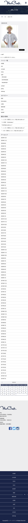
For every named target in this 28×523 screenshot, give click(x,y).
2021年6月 (3, 235)
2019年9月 (3, 289)
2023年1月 (3, 185)
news (2, 109)
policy (2, 88)
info (2, 66)
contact (3, 85)
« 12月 (2, 382)
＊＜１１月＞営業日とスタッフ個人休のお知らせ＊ (13, 128)
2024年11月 (4, 140)
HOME (2, 63)
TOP (2, 16)
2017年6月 (3, 359)
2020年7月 (3, 261)
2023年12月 (4, 160)
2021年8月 (3, 230)
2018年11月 (4, 314)
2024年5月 (3, 148)
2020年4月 (3, 269)
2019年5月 (3, 297)
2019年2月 (3, 305)
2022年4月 (3, 207)
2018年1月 (3, 342)
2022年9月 (3, 196)
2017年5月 (3, 361)
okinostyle (4, 77)
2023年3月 (3, 179)
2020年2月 (3, 275)
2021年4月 (3, 241)
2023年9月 (3, 165)
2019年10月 (4, 286)
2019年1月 (3, 308)
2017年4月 (3, 364)
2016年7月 (3, 378)
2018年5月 (3, 331)
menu (2, 72)
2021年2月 (3, 247)
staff (2, 54)
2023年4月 (3, 177)
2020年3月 (3, 272)
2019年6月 (3, 294)
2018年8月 (3, 322)
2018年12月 (4, 311)
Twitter (14, 428)
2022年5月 (3, 205)
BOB (2, 98)
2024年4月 (3, 151)
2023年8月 (3, 168)
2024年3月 (3, 154)
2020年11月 (4, 252)
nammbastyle (5, 79)
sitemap (3, 91)
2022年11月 (4, 191)
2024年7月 (3, 146)
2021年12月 (4, 219)
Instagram (17, 428)
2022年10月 (4, 193)
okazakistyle (4, 82)
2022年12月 (4, 188)
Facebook (10, 428)
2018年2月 (3, 339)
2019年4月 (3, 300)
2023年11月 (4, 162)
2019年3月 (3, 303)
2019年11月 (4, 283)
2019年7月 (3, 291)
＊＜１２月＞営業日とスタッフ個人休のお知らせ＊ (13, 119)
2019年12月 (4, 280)
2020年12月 (4, 249)
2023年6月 (3, 171)
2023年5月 (3, 174)
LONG (2, 104)
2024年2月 (3, 157)
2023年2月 (3, 182)
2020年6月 (3, 263)
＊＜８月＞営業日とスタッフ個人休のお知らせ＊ (12, 130)
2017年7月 (3, 356)
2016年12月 (4, 375)
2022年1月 (3, 216)
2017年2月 (3, 370)
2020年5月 (3, 266)
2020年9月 (3, 258)
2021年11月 (4, 221)
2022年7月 (3, 199)
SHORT (2, 112)
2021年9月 (3, 227)
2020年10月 (4, 255)
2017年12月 (4, 345)
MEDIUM (3, 106)
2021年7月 (3, 233)
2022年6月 (3, 202)
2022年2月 (3, 213)
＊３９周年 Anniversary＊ (7, 122)
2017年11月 (4, 347)
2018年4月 (3, 333)
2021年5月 (3, 238)
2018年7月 (3, 325)
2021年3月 (3, 244)
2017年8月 (3, 353)
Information (3, 101)
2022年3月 (3, 210)
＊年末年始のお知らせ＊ (7, 125)
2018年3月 (3, 336)
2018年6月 (3, 328)
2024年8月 (3, 143)
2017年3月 (3, 367)
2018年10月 (4, 317)
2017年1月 (3, 373)
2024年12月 (4, 137)
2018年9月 (3, 319)
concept (3, 69)
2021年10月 (4, 224)
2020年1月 (3, 277)
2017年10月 (4, 350)
